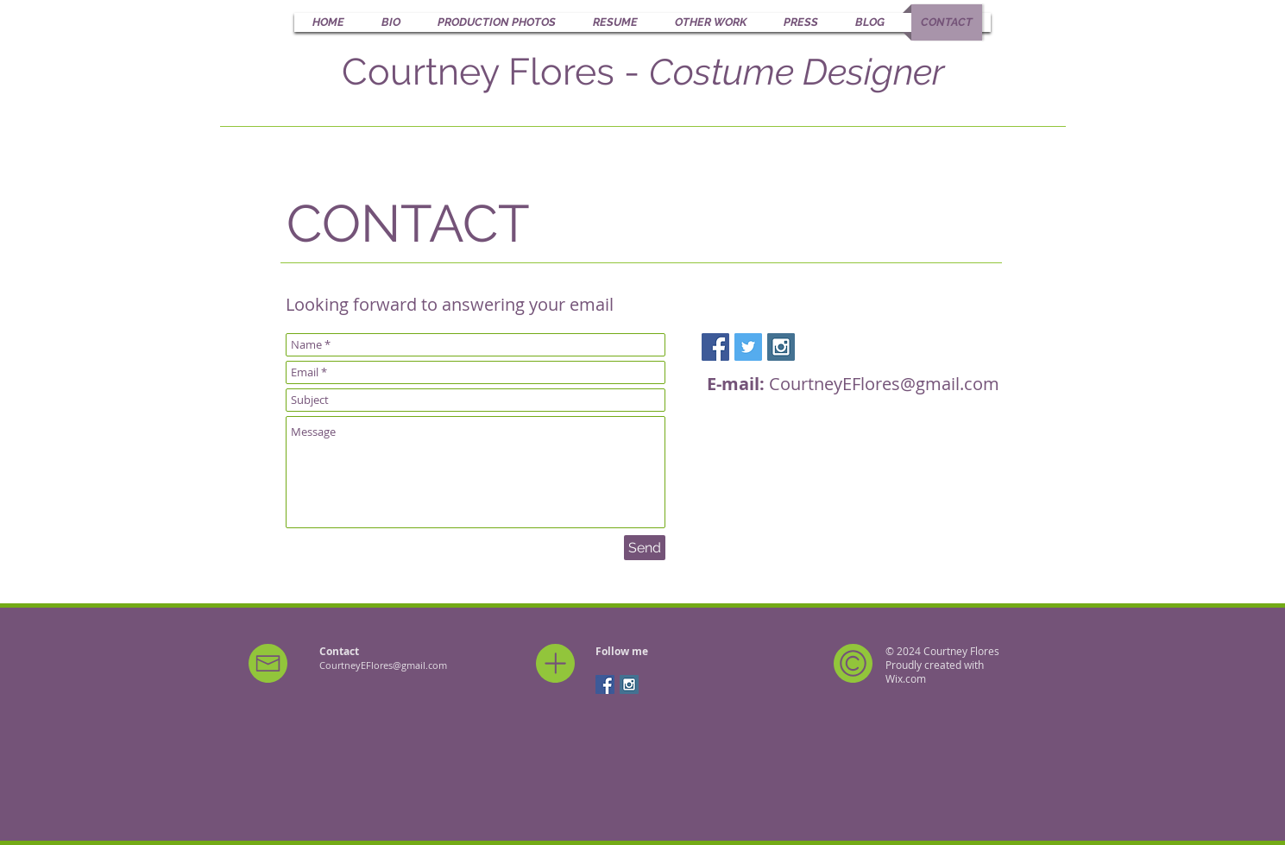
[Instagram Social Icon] (781, 347)
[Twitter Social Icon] (748, 347)
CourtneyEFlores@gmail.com (884, 383)
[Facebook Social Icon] (715, 347)
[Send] (644, 547)
